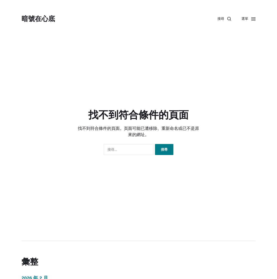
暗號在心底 (38, 18)
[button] (224, 18)
